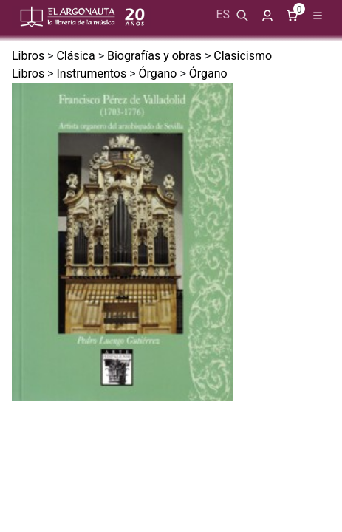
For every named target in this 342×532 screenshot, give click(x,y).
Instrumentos (91, 73)
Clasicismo (242, 56)
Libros (28, 56)
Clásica (75, 56)
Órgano (158, 73)
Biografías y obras (154, 56)
